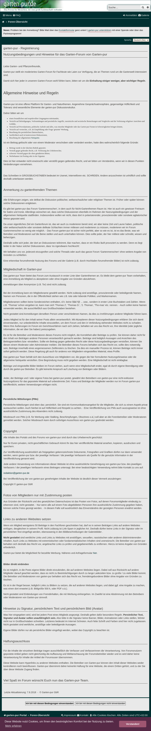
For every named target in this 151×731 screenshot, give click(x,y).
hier (95, 553)
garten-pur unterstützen (99, 30)
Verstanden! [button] (132, 724)
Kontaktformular (66, 30)
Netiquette (35, 138)
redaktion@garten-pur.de (16, 473)
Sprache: (128, 40)
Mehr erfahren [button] (13, 725)
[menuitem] (17, 15)
